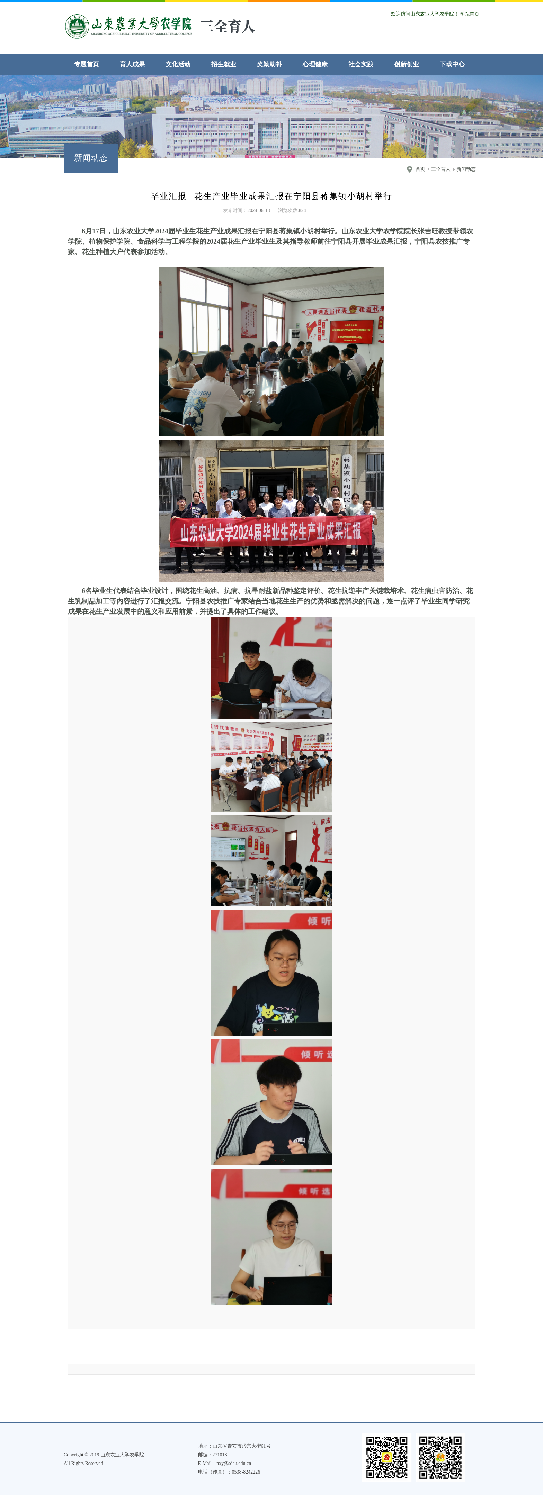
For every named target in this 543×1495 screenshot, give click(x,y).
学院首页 (469, 14)
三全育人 (441, 169)
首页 (420, 169)
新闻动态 (466, 169)
